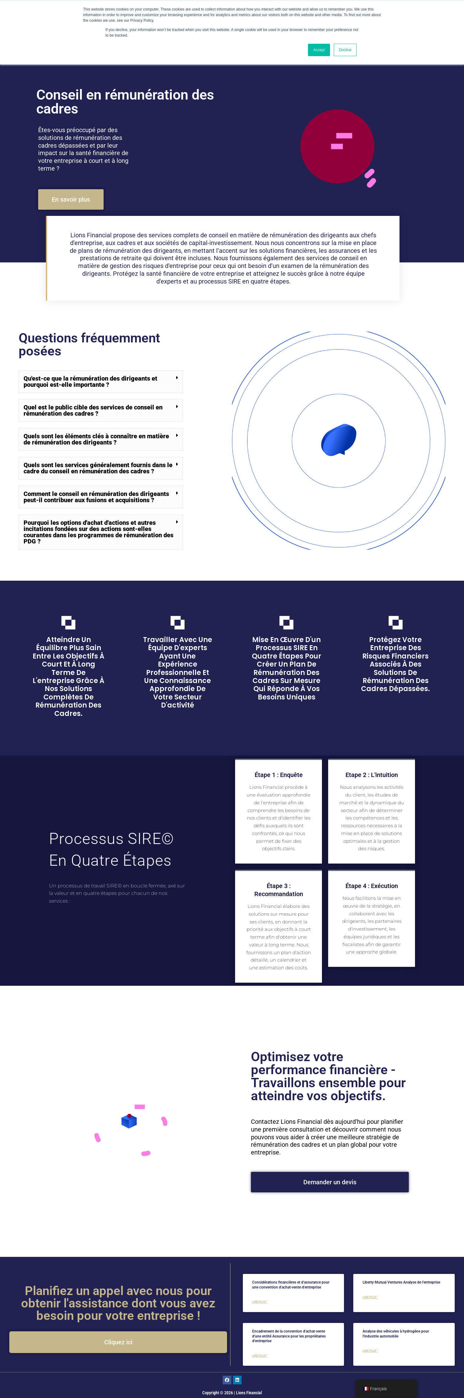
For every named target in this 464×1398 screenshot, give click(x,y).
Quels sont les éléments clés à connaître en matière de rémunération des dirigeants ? (96, 439)
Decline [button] (345, 50)
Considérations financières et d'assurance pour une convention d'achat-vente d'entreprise (290, 1284)
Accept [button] (319, 50)
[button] (101, 382)
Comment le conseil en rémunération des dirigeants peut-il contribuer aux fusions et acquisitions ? (96, 497)
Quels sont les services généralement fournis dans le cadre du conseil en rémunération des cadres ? (98, 468)
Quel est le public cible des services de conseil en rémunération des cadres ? (93, 410)
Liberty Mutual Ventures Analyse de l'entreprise (401, 1282)
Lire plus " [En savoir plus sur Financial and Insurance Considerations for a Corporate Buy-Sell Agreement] (259, 1301)
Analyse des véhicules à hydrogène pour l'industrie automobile (396, 1333)
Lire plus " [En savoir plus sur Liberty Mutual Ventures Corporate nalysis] (370, 1297)
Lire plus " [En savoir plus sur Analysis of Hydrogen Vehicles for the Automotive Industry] (370, 1350)
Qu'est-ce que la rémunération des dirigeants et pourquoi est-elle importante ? (90, 381)
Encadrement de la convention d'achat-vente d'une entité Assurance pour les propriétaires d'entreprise (289, 1336)
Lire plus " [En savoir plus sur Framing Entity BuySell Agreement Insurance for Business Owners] (259, 1355)
